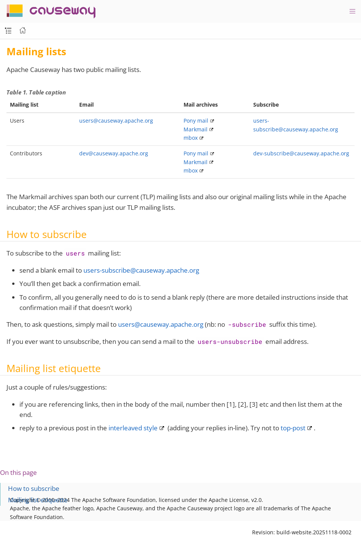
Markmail (196, 129)
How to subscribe (33, 488)
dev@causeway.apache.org (113, 153)
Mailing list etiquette (38, 499)
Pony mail (196, 120)
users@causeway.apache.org (116, 120)
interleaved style (133, 427)
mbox (191, 137)
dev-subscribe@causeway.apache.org (301, 153)
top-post (293, 427)
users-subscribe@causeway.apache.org (141, 270)
